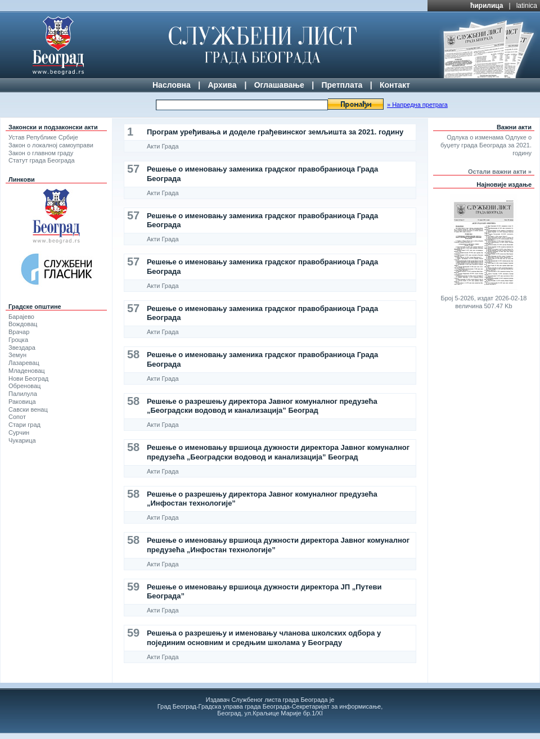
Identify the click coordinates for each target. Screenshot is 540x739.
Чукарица (22, 440)
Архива (222, 84)
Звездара (21, 347)
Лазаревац (23, 362)
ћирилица (486, 6)
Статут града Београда (41, 160)
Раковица (22, 401)
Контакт (395, 84)
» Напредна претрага (417, 104)
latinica (526, 6)
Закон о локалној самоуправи (50, 145)
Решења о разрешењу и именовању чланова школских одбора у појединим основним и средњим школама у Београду (264, 637)
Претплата (341, 84)
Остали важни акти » (500, 171)
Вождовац (22, 324)
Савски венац (28, 409)
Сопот (17, 416)
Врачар (18, 331)
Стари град (24, 424)
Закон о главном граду (40, 153)
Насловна (171, 84)
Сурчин (18, 432)
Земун (17, 355)
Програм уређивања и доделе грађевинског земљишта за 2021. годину (275, 132)
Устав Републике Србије (43, 137)
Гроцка (18, 339)
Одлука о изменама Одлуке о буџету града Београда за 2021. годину (486, 145)
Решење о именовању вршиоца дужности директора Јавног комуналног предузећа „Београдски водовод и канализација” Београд (278, 452)
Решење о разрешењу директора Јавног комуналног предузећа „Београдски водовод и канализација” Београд (262, 405)
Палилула (22, 393)
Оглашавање (279, 84)
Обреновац (24, 385)
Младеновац (26, 370)
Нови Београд (28, 378)
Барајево (21, 316)
